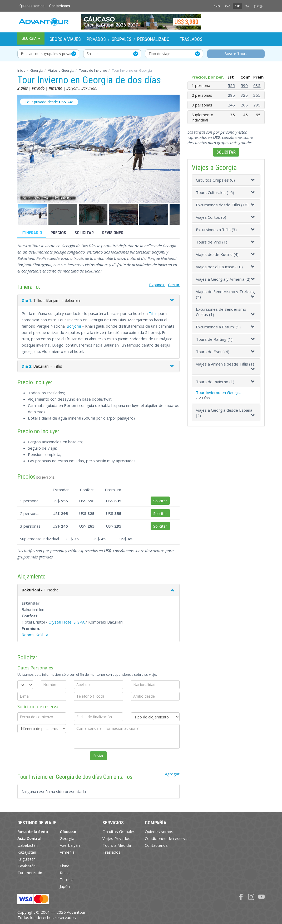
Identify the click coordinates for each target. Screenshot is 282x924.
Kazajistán (26, 852)
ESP (237, 6)
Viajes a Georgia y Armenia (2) (223, 279)
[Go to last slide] (25, 149)
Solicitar (84, 232)
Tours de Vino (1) (211, 242)
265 (244, 105)
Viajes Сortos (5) (211, 217)
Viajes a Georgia (61, 70)
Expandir (157, 284)
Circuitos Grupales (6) (215, 180)
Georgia (36, 70)
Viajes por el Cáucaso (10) (219, 266)
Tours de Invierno (93, 70)
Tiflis (153, 313)
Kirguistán (26, 859)
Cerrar (174, 284)
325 (244, 95)
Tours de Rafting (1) (214, 339)
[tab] (226, 180)
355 (256, 95)
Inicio (21, 70)
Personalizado (153, 39)
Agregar (172, 773)
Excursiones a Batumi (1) (218, 326)
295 (231, 95)
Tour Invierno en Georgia (218, 392)
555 (231, 85)
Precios (58, 232)
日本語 (258, 6)
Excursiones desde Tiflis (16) (222, 204)
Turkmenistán (29, 872)
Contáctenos (59, 5)
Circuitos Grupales (118, 831)
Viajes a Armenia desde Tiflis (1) (225, 364)
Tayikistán (26, 865)
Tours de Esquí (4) (212, 351)
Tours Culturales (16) (215, 192)
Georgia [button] (31, 38)
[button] (32, 214)
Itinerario (32, 232)
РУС (227, 6)
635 (256, 85)
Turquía (66, 879)
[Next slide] (172, 149)
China (64, 865)
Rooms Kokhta (35, 634)
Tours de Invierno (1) (215, 381)
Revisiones (112, 232)
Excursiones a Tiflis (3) (216, 229)
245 (231, 105)
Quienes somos (31, 5)
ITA (247, 6)
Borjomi (74, 326)
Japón (65, 886)
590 (244, 85)
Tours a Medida (116, 845)
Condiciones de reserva (166, 838)
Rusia (65, 872)
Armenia (67, 852)
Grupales (121, 39)
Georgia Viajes (65, 39)
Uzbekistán (27, 845)
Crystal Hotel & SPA (66, 622)
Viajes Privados (116, 838)
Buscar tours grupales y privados (49, 53)
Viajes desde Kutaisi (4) (217, 254)
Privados (96, 39)
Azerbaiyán (70, 845)
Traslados (191, 39)
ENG (217, 6)
